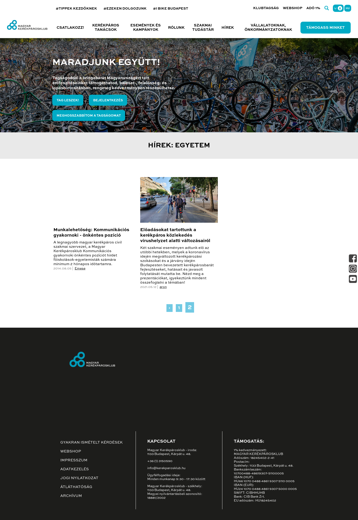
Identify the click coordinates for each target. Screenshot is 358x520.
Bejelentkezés (108, 100)
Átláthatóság (76, 487)
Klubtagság (266, 8)
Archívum (71, 496)
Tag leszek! (68, 100)
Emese (80, 268)
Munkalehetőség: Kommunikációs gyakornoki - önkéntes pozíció (91, 233)
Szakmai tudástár (203, 28)
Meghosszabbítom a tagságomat (89, 115)
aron (163, 287)
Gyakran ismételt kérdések (91, 442)
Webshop (292, 8)
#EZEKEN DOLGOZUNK (125, 8)
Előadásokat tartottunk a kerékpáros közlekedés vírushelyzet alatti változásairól (175, 235)
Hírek (227, 28)
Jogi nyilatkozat (79, 478)
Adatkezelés (74, 469)
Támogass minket (325, 28)
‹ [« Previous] (169, 308)
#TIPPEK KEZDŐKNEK (76, 8)
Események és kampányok (145, 28)
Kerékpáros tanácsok (105, 28)
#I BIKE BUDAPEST (170, 8)
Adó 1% (313, 8)
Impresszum (73, 460)
